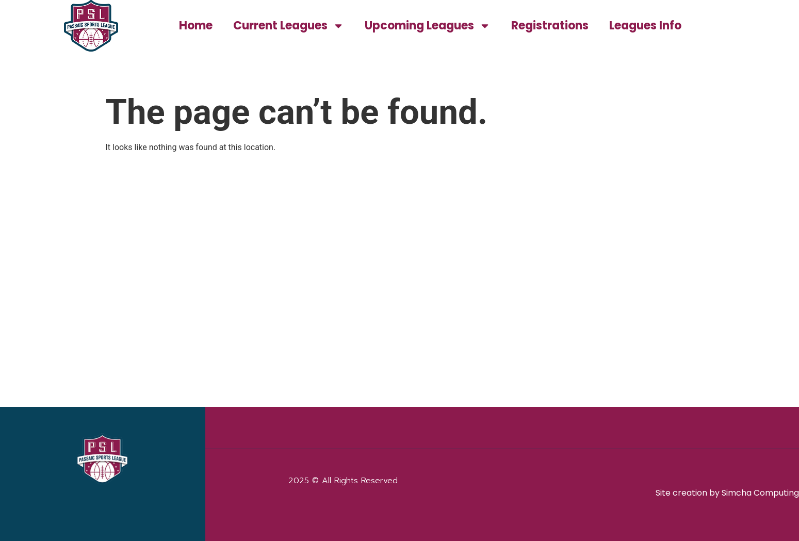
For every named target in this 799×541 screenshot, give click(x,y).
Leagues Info (645, 26)
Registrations (550, 26)
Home (196, 26)
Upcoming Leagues (428, 26)
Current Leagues (288, 26)
